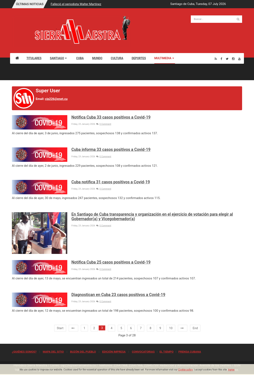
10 (171, 328)
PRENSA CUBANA (189, 351)
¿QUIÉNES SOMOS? (24, 351)
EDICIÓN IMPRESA (114, 351)
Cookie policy (185, 369)
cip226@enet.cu (56, 99)
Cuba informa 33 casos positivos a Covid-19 (110, 149)
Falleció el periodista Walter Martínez (76, 4)
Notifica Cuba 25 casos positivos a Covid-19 (111, 262)
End (195, 328)
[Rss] (216, 59)
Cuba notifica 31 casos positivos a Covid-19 (110, 182)
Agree (231, 369)
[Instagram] (233, 59)
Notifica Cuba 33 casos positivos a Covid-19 (111, 117)
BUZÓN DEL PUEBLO (83, 351)
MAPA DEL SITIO (53, 351)
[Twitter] (227, 59)
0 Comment (103, 124)
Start (60, 328)
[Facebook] (221, 59)
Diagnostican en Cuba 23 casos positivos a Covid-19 (118, 294)
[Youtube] (239, 59)
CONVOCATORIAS (143, 351)
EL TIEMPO (166, 351)
